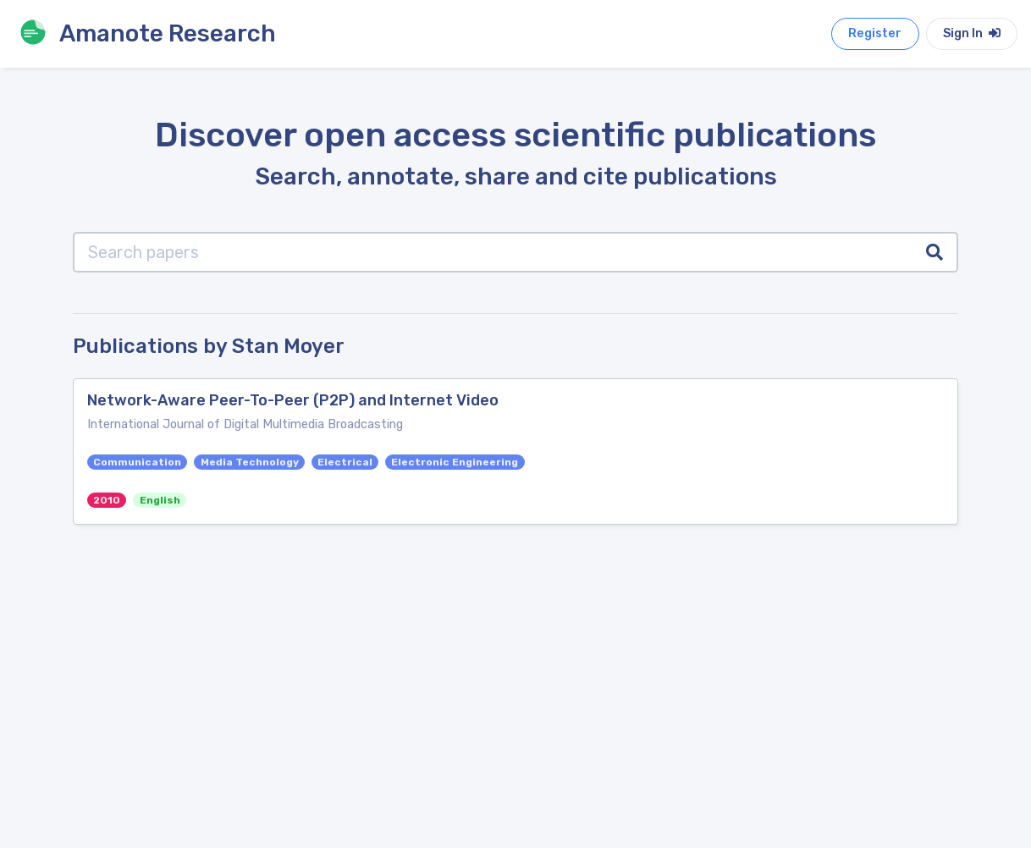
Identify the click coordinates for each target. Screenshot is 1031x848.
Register (874, 33)
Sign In (972, 33)
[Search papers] (493, 252)
